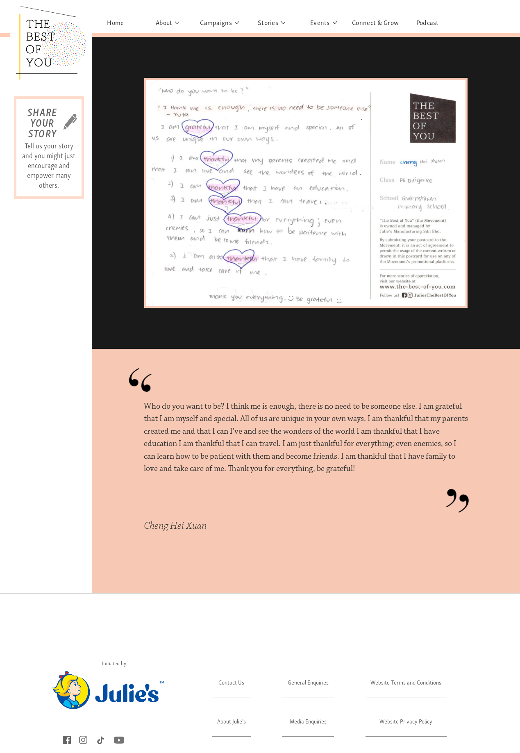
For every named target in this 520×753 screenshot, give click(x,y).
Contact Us (231, 682)
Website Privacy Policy (405, 721)
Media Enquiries (308, 721)
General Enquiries (308, 682)
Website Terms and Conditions (405, 682)
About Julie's (231, 721)
